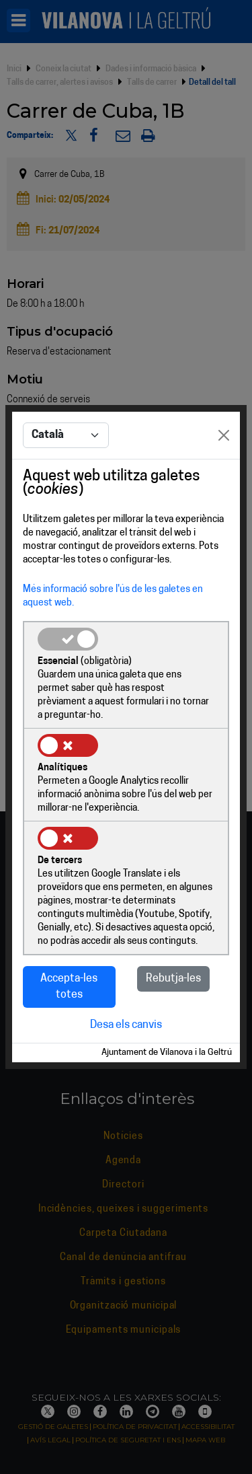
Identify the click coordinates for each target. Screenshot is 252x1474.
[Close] (224, 435)
